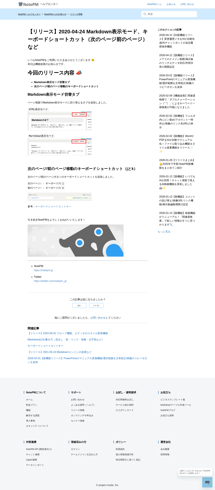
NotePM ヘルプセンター (29, 14)
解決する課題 (32, 414)
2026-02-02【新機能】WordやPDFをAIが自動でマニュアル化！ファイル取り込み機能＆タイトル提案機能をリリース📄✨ (177, 144)
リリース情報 (76, 14)
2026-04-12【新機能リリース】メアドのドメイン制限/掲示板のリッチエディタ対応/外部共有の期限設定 (177, 61)
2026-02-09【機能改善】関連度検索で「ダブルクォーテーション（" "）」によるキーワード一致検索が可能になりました (177, 101)
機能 (28, 409)
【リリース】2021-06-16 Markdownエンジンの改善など (60, 350)
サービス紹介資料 (125, 403)
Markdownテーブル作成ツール (175, 403)
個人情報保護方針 (125, 453)
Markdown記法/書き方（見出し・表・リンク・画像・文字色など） (66, 338)
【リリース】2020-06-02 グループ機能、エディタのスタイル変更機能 (68, 332)
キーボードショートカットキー (53, 205)
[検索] (169, 14)
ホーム (29, 398)
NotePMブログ (167, 409)
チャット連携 (32, 453)
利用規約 (120, 448)
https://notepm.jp (43, 269)
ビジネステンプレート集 (172, 398)
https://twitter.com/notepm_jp (50, 279)
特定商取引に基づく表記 (128, 458)
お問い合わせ (98, 316)
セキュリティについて (37, 424)
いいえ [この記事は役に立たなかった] (96, 304)
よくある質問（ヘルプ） (83, 403)
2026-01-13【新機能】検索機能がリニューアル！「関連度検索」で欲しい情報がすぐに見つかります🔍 (177, 219)
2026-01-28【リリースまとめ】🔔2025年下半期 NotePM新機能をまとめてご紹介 (177, 164)
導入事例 (30, 419)
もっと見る (164, 231)
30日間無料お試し (125, 398)
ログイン (75, 448)
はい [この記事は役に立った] (79, 304)
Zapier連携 (31, 458)
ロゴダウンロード (125, 409)
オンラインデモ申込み (82, 414)
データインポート (35, 463)
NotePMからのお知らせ (55, 14)
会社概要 (164, 448)
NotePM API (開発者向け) (38, 448)
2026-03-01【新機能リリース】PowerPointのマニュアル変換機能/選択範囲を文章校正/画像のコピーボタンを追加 (177, 81)
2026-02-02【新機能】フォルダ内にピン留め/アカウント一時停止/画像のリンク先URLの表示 (177, 121)
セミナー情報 (77, 419)
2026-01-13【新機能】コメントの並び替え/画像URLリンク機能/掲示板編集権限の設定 (177, 200)
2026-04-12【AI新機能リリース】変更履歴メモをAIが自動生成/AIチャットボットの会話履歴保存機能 (177, 41)
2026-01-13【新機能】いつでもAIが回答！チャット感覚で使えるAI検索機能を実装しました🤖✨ (177, 182)
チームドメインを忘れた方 (84, 453)
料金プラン (31, 403)
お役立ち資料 (167, 414)
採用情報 (164, 453)
